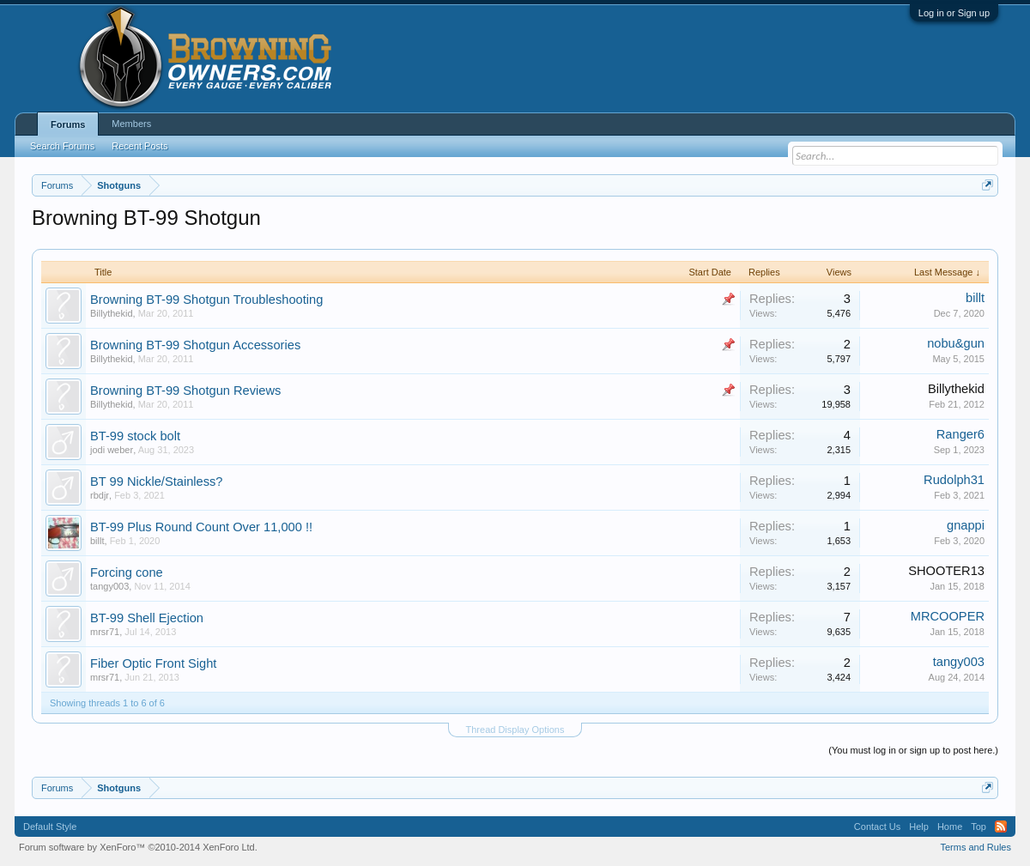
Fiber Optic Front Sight (153, 663)
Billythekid (111, 313)
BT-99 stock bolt (135, 436)
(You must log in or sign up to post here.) (913, 750)
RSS (1001, 827)
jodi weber (111, 450)
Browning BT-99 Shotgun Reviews (185, 390)
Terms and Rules (975, 847)
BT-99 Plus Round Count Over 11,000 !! (201, 527)
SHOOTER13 (946, 571)
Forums (68, 124)
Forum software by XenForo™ (138, 847)
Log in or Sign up (954, 13)
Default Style (49, 826)
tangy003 (109, 586)
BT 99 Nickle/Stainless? (156, 481)
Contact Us (877, 826)
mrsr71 (104, 632)
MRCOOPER (948, 616)
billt (975, 298)
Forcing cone (126, 572)
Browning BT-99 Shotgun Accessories (195, 345)
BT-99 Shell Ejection (146, 618)
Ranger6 (960, 434)
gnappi (966, 525)
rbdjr (99, 495)
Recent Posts (139, 146)
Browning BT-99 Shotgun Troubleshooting (206, 299)
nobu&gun (956, 343)
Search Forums (62, 146)
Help (919, 826)
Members (131, 123)
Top (978, 826)
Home (949, 826)
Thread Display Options (515, 729)
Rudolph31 (954, 480)
